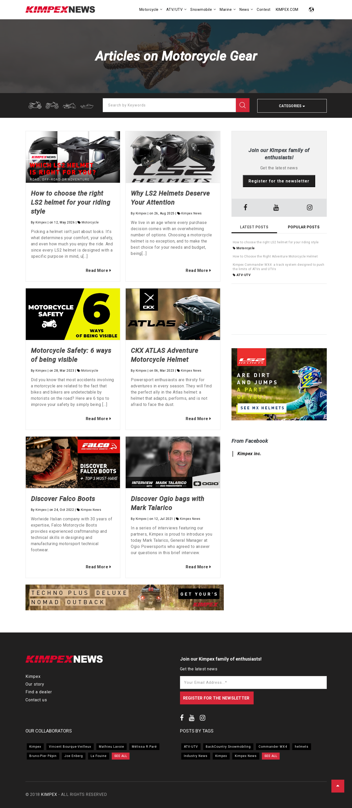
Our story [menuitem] (34, 684)
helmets (301, 746)
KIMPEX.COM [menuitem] (287, 9)
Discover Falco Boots (63, 499)
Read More (96, 270)
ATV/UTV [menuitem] (174, 9)
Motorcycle (90, 222)
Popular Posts (304, 227)
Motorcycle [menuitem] (149, 9)
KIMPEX (49, 794)
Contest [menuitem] (264, 9)
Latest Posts (254, 227)
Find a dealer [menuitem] (38, 691)
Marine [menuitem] (226, 9)
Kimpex (41, 222)
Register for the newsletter (279, 181)
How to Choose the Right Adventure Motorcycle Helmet (275, 256)
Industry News (196, 756)
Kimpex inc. (249, 453)
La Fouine (99, 756)
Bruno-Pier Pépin (43, 756)
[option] (124, 598)
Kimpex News (191, 213)
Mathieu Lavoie (111, 746)
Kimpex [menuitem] (33, 676)
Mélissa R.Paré (144, 746)
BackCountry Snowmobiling (228, 746)
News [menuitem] (244, 9)
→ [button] (221, 598)
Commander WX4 (273, 746)
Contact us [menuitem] (36, 699)
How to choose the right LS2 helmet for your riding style (70, 202)
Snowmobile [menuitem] (201, 9)
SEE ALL (120, 756)
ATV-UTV (242, 275)
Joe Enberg (73, 756)
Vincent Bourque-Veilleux (70, 746)
